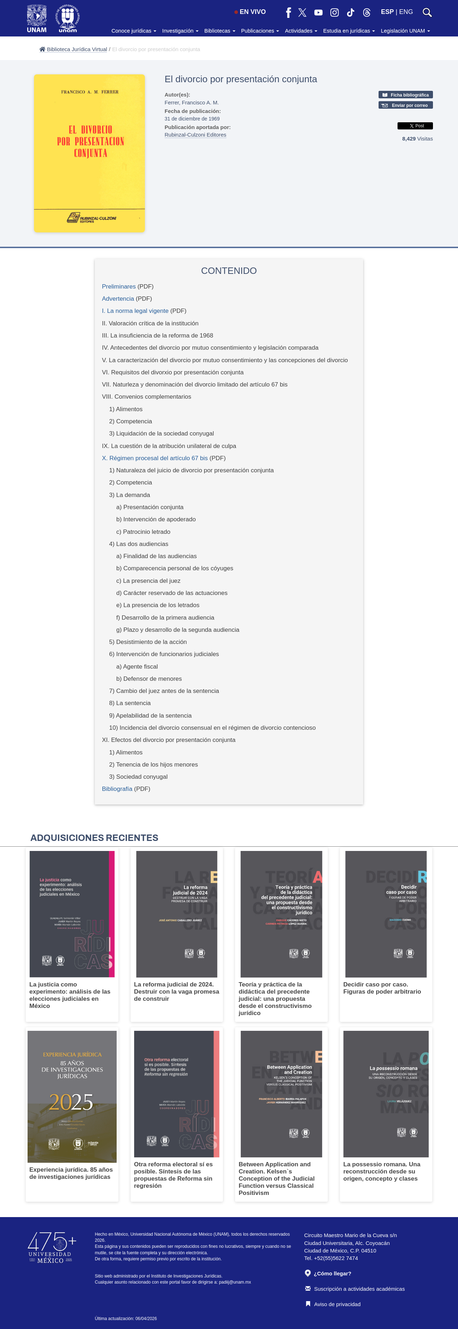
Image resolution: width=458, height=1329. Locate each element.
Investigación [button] (180, 31)
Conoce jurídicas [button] (133, 31)
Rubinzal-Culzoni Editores (195, 135)
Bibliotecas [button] (219, 31)
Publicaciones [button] (260, 31)
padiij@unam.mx (235, 1282)
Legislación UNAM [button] (405, 31)
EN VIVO (250, 11)
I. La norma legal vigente (135, 310)
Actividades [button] (301, 31)
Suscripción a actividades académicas (355, 1289)
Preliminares (119, 286)
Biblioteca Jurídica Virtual (73, 49)
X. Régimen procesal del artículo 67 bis (155, 458)
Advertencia (118, 298)
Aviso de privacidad (333, 1304)
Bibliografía (117, 789)
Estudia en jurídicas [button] (349, 31)
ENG (406, 11)
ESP (387, 11)
